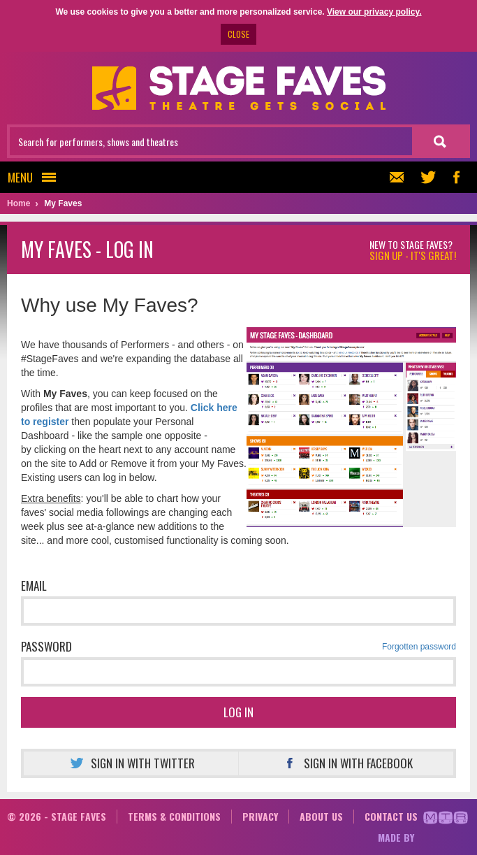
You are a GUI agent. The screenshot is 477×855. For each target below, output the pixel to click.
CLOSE (238, 34)
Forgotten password (419, 647)
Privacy (260, 816)
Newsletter (395, 177)
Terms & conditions (174, 816)
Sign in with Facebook (346, 763)
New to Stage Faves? (412, 250)
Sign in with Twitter (130, 763)
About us (321, 816)
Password (238, 646)
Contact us (391, 816)
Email (34, 585)
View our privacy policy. (374, 12)
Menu (36, 177)
